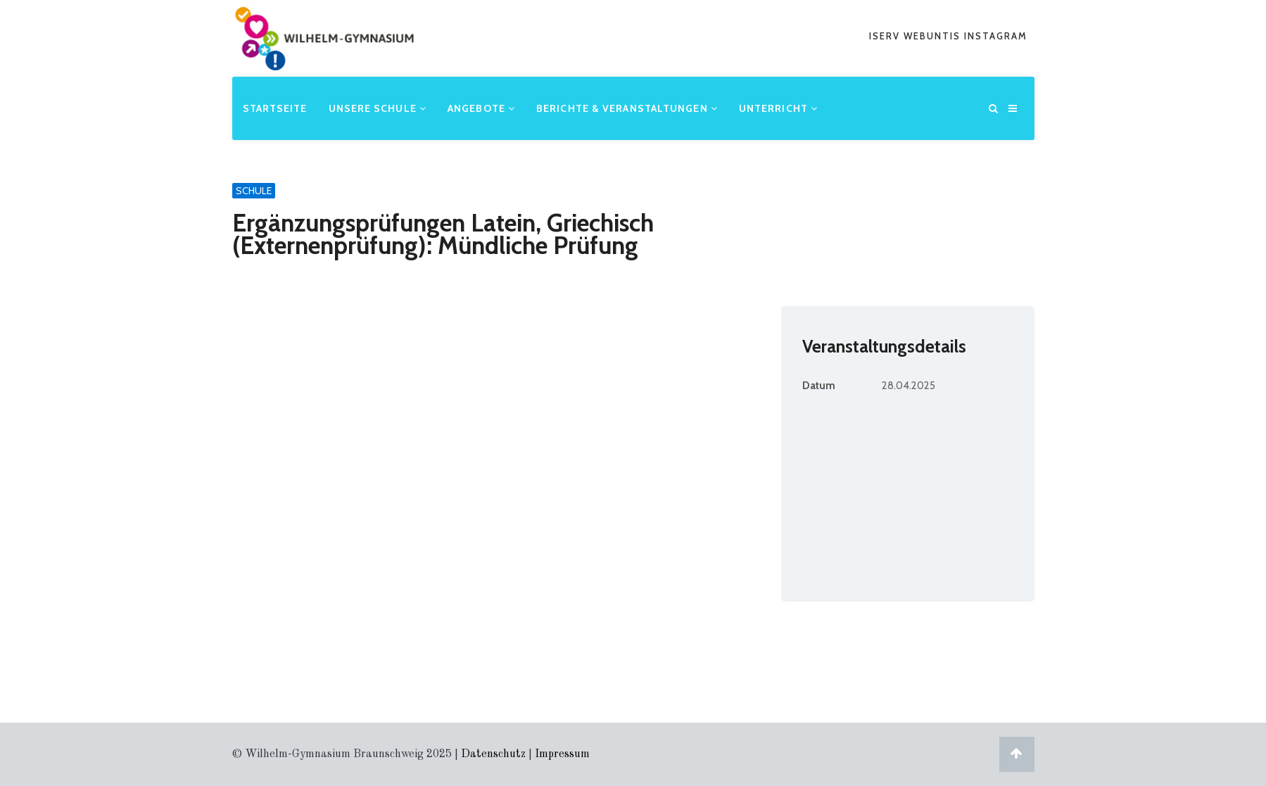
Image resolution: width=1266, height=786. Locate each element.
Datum (818, 385)
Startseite (275, 108)
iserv (886, 36)
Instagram (995, 36)
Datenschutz (493, 754)
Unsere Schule (378, 108)
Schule (254, 190)
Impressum (562, 754)
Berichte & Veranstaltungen (627, 108)
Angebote (481, 108)
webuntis (934, 36)
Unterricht (778, 108)
